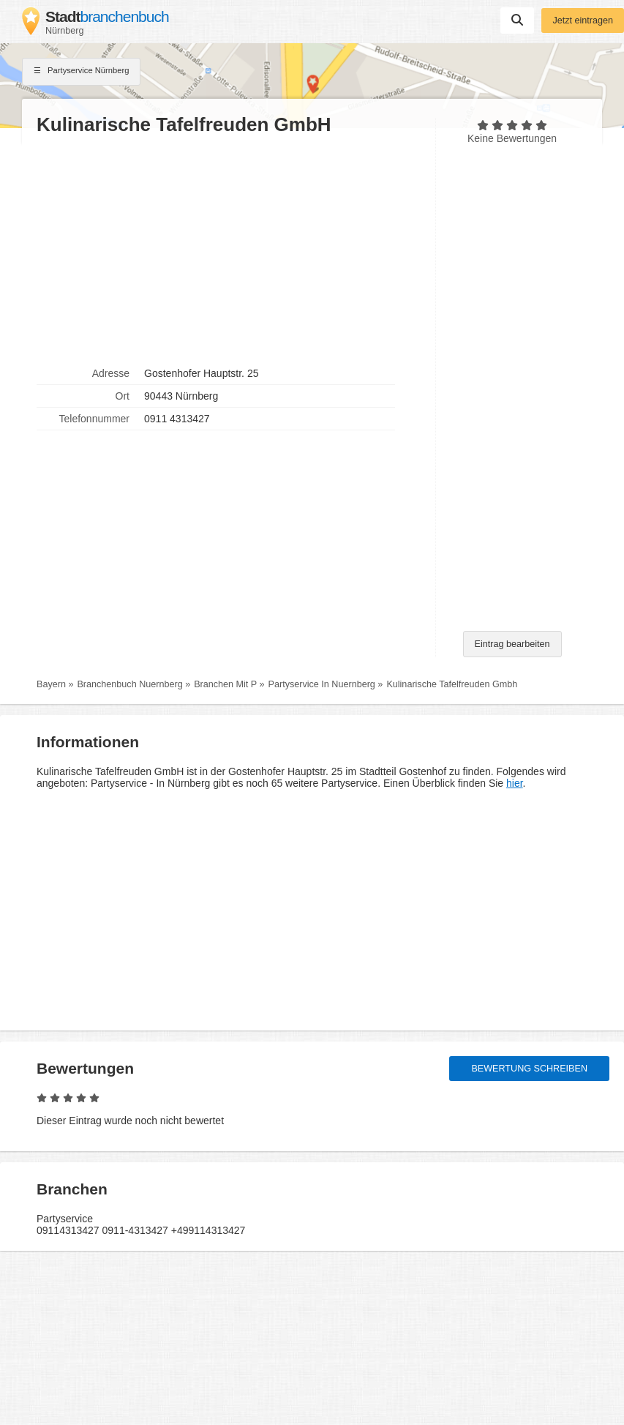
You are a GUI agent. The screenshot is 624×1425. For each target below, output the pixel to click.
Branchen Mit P (225, 684)
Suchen (517, 20)
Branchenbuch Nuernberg (129, 684)
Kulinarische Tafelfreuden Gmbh (451, 684)
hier (514, 783)
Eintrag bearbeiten (512, 644)
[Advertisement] (229, 249)
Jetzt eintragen (582, 20)
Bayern (51, 684)
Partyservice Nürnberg (81, 72)
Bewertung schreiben (529, 1068)
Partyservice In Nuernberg (321, 684)
